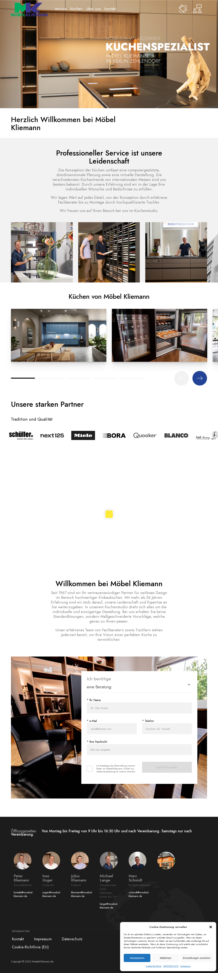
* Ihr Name (94, 700)
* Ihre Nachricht (97, 742)
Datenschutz (72, 939)
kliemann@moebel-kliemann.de (82, 894)
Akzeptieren (137, 957)
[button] (211, 927)
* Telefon (148, 721)
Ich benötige (99, 679)
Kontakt (110, 8)
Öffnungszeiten (26, 831)
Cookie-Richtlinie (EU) (30, 947)
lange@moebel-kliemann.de (109, 906)
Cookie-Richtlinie (153, 966)
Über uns (93, 8)
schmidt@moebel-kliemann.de (139, 894)
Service (61, 8)
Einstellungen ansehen (197, 957)
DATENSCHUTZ (171, 966)
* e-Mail (92, 721)
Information (21, 931)
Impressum (185, 966)
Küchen (76, 8)
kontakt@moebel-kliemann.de (23, 894)
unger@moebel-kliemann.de (51, 894)
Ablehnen (165, 957)
